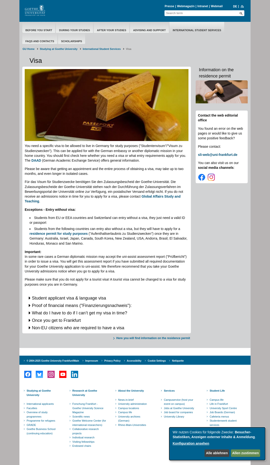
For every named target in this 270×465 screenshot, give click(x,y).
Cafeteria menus (219, 416)
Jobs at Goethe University (179, 408)
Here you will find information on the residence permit (153, 338)
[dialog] (217, 443)
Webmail (217, 6)
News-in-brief (126, 399)
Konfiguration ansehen (191, 443)
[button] (106, 298)
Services (169, 390)
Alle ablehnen (217, 453)
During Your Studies (74, 30)
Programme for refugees (41, 420)
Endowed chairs (81, 445)
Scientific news (81, 416)
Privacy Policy (112, 360)
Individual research (83, 437)
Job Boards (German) (222, 412)
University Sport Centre (223, 408)
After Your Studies (111, 30)
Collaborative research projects (85, 431)
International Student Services (197, 30)
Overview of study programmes (37, 414)
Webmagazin (185, 6)
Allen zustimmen (245, 453)
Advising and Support (149, 30)
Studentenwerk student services (223, 422)
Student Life (217, 390)
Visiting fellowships (83, 441)
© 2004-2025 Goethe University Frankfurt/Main (53, 360)
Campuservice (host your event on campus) (178, 402)
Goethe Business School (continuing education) (41, 431)
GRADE (31, 425)
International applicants (40, 403)
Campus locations (128, 408)
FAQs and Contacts (39, 41)
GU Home (29, 48)
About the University (131, 390)
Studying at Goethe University (58, 48)
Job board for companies (178, 412)
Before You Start (38, 30)
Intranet (202, 6)
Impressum (91, 360)
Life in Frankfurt (219, 403)
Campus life (125, 412)
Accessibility (134, 360)
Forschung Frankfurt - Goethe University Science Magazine (88, 408)
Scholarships (71, 41)
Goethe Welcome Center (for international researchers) (89, 422)
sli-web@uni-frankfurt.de (218, 155)
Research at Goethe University (84, 392)
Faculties (32, 408)
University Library (174, 416)
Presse (169, 6)
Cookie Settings (157, 360)
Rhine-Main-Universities (132, 425)
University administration (132, 403)
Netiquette (178, 360)
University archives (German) (129, 418)
